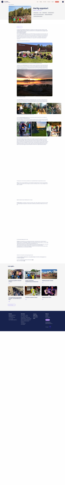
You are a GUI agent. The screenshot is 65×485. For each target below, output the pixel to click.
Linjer (37, 1)
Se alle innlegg (11, 304)
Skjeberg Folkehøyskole (48, 14)
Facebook (46, 316)
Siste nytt (48, 1)
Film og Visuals (36, 12)
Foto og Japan (23, 324)
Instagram (46, 315)
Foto (40, 12)
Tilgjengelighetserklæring (48, 322)
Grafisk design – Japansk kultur (25, 317)
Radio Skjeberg (47, 317)
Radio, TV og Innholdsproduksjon (26, 319)
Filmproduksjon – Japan (24, 315)
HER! (32, 259)
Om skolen (44, 1)
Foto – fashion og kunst (24, 316)
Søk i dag (57, 1)
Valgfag (41, 1)
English (53, 1)
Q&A (34, 318)
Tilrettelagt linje (23, 323)
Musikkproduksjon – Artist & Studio (26, 318)
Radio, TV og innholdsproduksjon (39, 14)
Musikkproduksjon (51, 12)
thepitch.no (51, 323)
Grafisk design (45, 12)
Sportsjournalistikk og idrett (38, 16)
